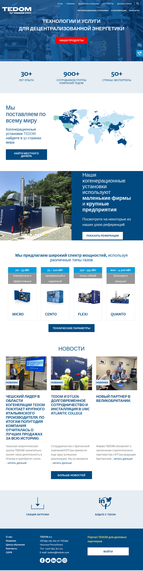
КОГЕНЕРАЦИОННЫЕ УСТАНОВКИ (93, 10)
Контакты (11, 549)
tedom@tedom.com (58, 553)
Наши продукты (71, 39)
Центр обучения (15, 545)
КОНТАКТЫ (108, 3)
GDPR (9, 553)
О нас (60, 3)
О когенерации (119, 10)
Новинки (70, 3)
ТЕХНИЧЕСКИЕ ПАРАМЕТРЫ (71, 328)
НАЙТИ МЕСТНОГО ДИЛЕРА (26, 155)
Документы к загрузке (88, 3)
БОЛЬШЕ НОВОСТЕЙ (71, 475)
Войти (108, 552)
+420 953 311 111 (54, 549)
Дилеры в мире (124, 3)
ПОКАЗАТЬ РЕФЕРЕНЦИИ (102, 235)
